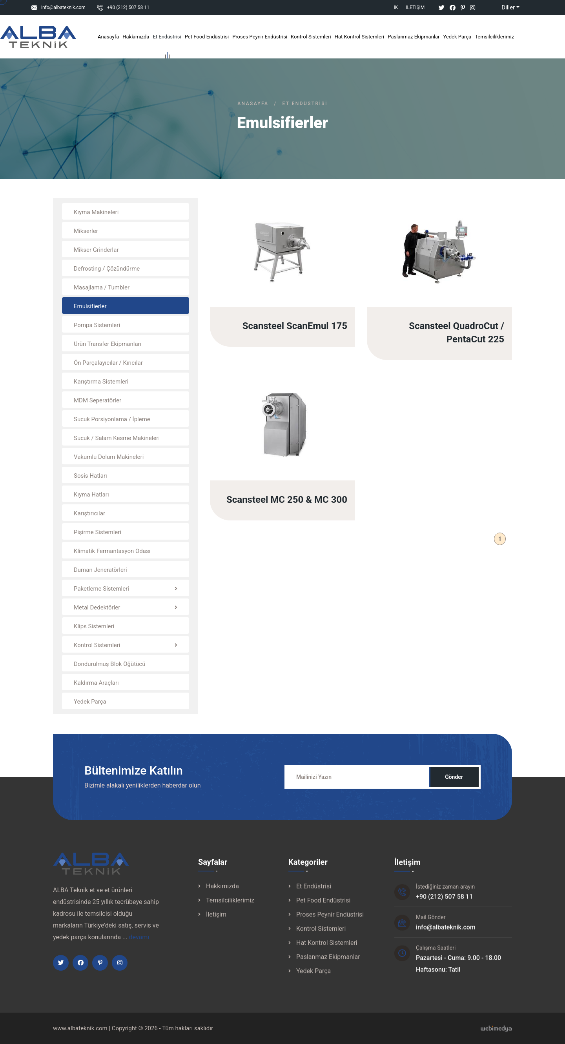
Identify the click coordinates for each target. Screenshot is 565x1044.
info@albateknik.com (63, 7)
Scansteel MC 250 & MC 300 (286, 506)
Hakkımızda (135, 37)
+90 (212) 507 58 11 (128, 7)
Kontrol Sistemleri (311, 37)
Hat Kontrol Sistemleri (360, 37)
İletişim (415, 7)
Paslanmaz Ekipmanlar (413, 37)
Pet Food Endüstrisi (207, 37)
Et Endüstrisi (167, 38)
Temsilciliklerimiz (494, 37)
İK (396, 7)
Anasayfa (108, 37)
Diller (502, 7)
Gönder (454, 784)
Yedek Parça (457, 37)
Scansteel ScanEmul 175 (294, 329)
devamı (139, 944)
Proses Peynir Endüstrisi (259, 37)
